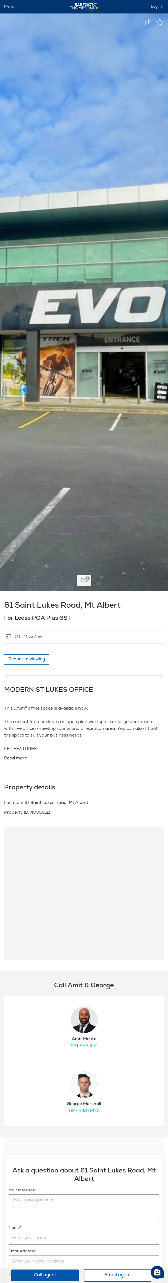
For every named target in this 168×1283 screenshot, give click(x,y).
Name (14, 1228)
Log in (156, 7)
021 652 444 (84, 1046)
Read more (15, 758)
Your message (22, 1190)
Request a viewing (26, 659)
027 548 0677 (84, 1111)
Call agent (45, 1275)
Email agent (117, 1275)
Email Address (22, 1251)
